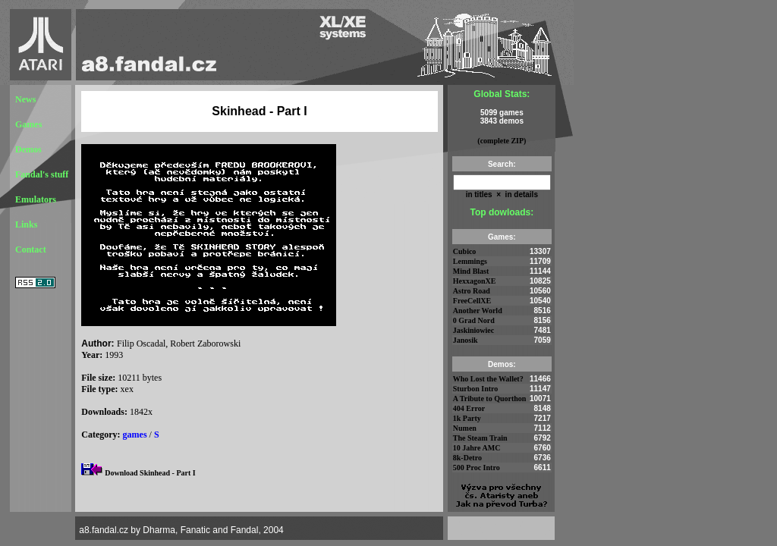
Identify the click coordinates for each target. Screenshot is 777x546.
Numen (465, 428)
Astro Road (471, 291)
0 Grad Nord (474, 320)
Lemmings (470, 261)
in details (520, 194)
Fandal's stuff (41, 174)
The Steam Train (480, 438)
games (135, 434)
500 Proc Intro (476, 467)
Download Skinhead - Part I (150, 473)
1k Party (467, 418)
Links (26, 224)
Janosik (465, 340)
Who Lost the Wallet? (488, 379)
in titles (479, 194)
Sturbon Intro (476, 388)
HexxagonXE (474, 281)
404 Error (469, 408)
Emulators (35, 199)
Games (28, 124)
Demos (28, 149)
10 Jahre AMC (477, 448)
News (25, 99)
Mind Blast (471, 271)
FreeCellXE (472, 301)
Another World (477, 310)
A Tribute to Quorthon (490, 398)
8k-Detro (467, 457)
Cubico (465, 251)
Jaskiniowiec (473, 330)
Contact (30, 249)
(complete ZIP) (501, 140)
